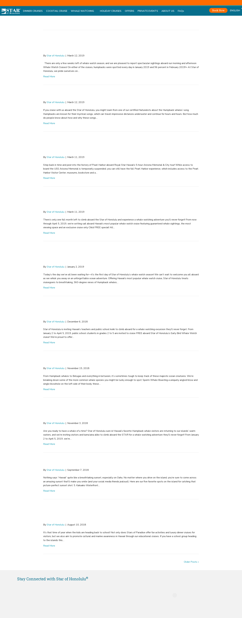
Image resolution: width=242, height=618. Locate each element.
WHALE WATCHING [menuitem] (83, 11)
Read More (49, 76)
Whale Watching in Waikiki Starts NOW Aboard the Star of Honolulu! (119, 255)
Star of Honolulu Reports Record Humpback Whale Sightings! (113, 44)
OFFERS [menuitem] (129, 11)
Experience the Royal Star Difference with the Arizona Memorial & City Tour (115, 145)
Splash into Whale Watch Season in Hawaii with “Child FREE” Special (120, 411)
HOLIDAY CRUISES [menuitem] (110, 11)
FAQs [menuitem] (181, 11)
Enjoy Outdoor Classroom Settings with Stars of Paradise (118, 513)
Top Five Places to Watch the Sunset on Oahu (115, 462)
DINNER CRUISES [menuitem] (33, 11)
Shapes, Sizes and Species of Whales (100, 361)
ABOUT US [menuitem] (167, 11)
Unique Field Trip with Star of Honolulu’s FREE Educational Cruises (117, 310)
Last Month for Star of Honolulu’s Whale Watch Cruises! (118, 200)
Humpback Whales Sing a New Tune (101, 95)
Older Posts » (191, 562)
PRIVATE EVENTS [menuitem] (148, 11)
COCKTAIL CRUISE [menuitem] (56, 11)
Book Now (218, 10)
